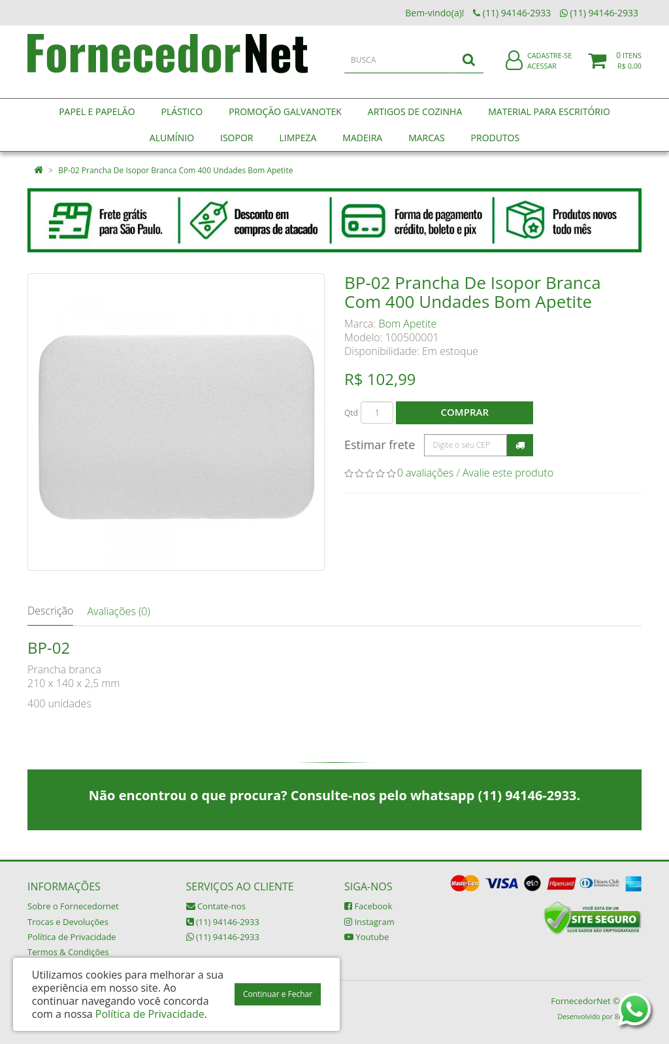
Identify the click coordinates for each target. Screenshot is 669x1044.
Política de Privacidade (71, 937)
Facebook (368, 906)
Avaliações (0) (118, 611)
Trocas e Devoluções (67, 922)
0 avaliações (425, 472)
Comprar (465, 411)
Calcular (520, 445)
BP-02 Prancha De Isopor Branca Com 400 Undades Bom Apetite (175, 170)
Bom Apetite (408, 323)
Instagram (369, 922)
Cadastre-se (549, 64)
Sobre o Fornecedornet (73, 906)
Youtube (366, 937)
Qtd (351, 412)
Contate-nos (216, 906)
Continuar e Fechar (277, 994)
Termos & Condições (68, 952)
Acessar (542, 74)
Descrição (50, 610)
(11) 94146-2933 (222, 922)
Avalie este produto (508, 472)
